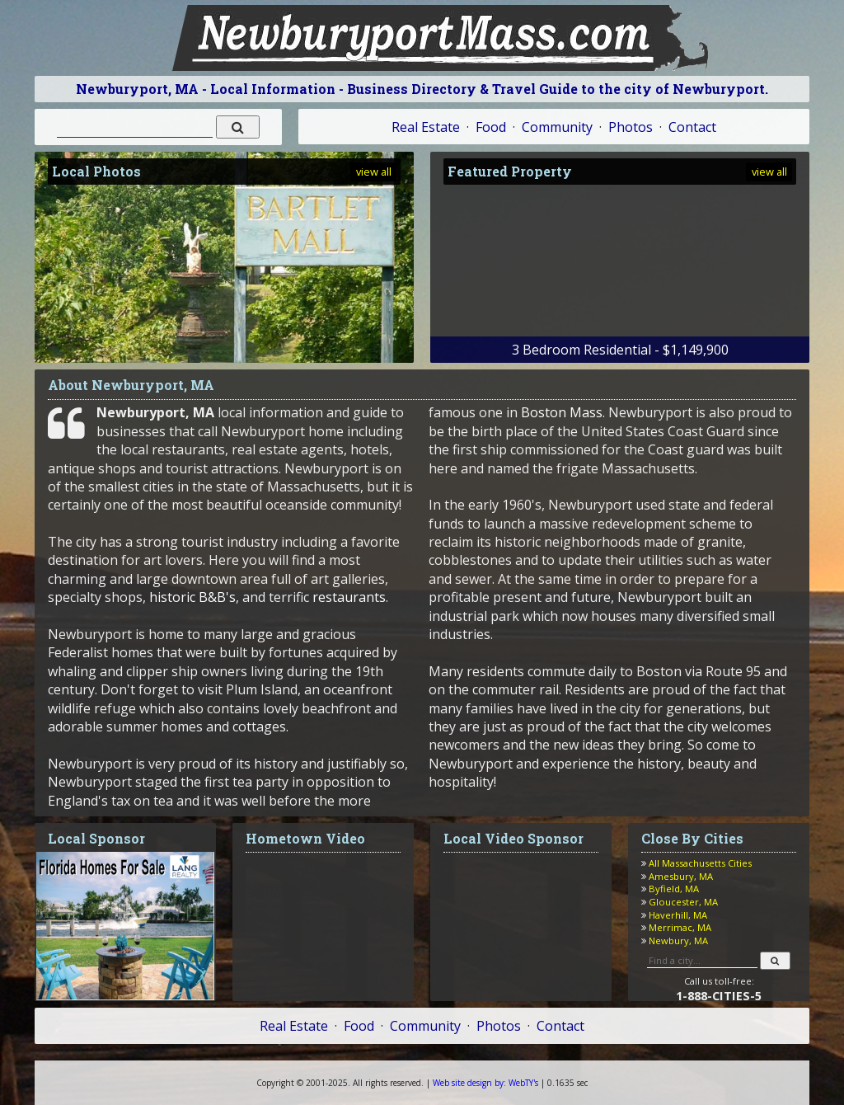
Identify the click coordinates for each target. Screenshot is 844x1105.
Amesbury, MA (681, 876)
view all (374, 171)
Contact (692, 127)
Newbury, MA (678, 940)
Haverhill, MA (678, 915)
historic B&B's (192, 597)
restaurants (349, 597)
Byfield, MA (674, 888)
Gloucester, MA (683, 902)
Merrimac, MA (680, 927)
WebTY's (485, 1083)
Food (491, 127)
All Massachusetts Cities (700, 863)
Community (557, 127)
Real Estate (426, 127)
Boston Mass (562, 412)
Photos (630, 127)
